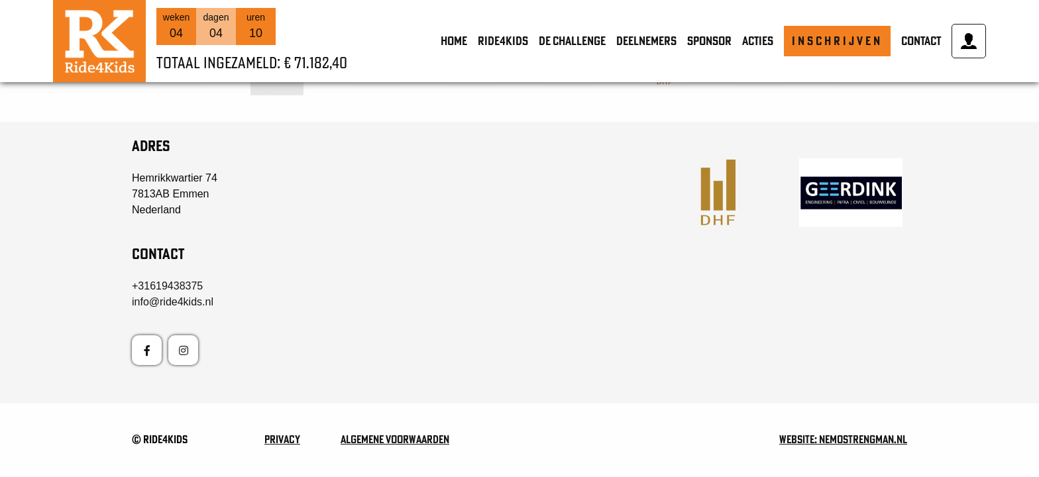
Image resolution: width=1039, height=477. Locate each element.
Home (454, 40)
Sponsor (709, 40)
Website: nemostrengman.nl (843, 439)
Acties (757, 40)
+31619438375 (167, 286)
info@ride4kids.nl (172, 301)
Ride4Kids (503, 40)
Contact (921, 40)
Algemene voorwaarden (395, 439)
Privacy (282, 439)
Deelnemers (646, 40)
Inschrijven (837, 40)
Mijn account (969, 41)
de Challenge (572, 40)
